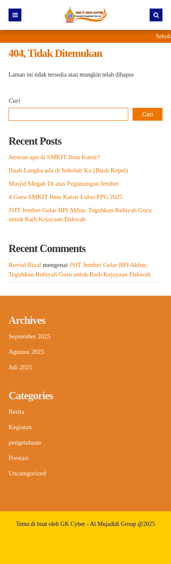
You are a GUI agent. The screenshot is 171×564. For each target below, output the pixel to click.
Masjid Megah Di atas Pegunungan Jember (64, 183)
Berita (16, 411)
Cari (15, 100)
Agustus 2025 (26, 351)
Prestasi (19, 457)
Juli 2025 (20, 367)
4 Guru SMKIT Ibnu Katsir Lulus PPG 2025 (66, 196)
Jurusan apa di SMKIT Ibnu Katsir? (54, 157)
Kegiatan (20, 427)
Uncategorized (27, 473)
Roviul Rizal (25, 264)
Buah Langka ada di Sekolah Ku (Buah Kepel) (68, 170)
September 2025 (29, 336)
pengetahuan (25, 442)
